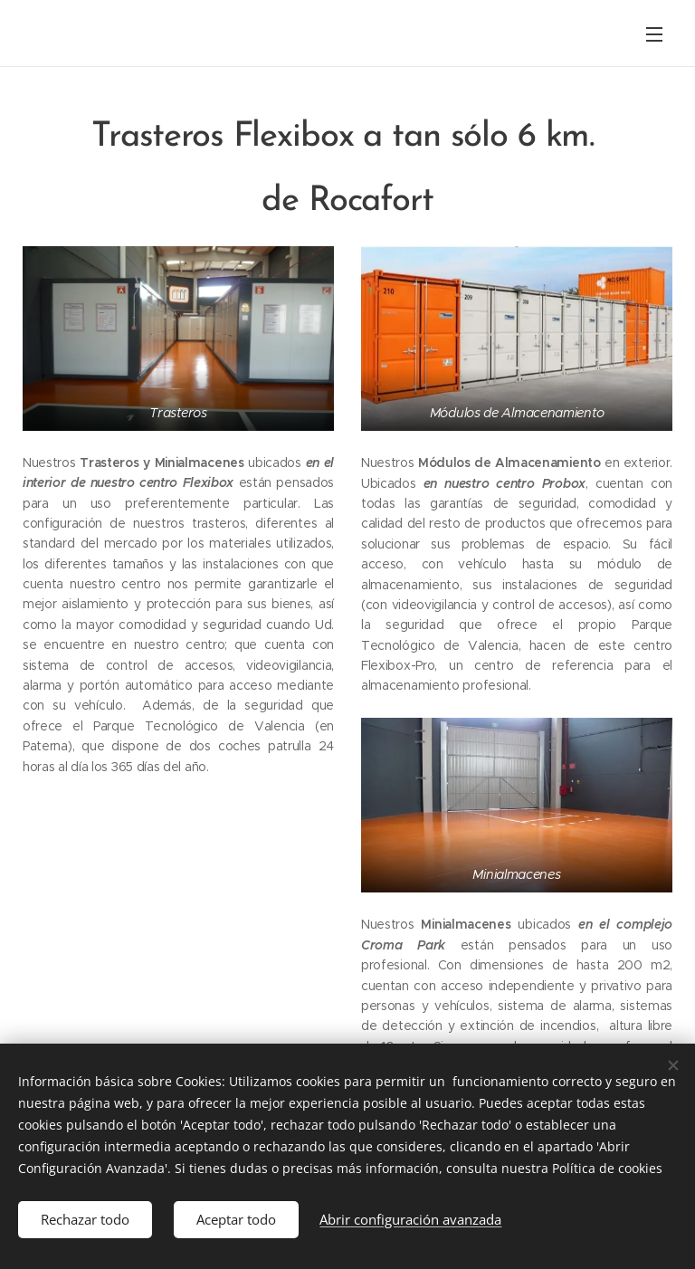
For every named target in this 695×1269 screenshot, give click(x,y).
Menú (654, 34)
